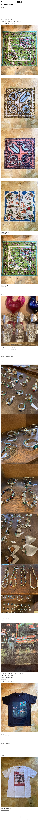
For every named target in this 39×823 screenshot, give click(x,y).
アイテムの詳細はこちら (5, 735)
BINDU (3, 7)
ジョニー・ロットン (6, 618)
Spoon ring (4, 292)
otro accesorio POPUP (7, 356)
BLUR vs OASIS (5, 743)
